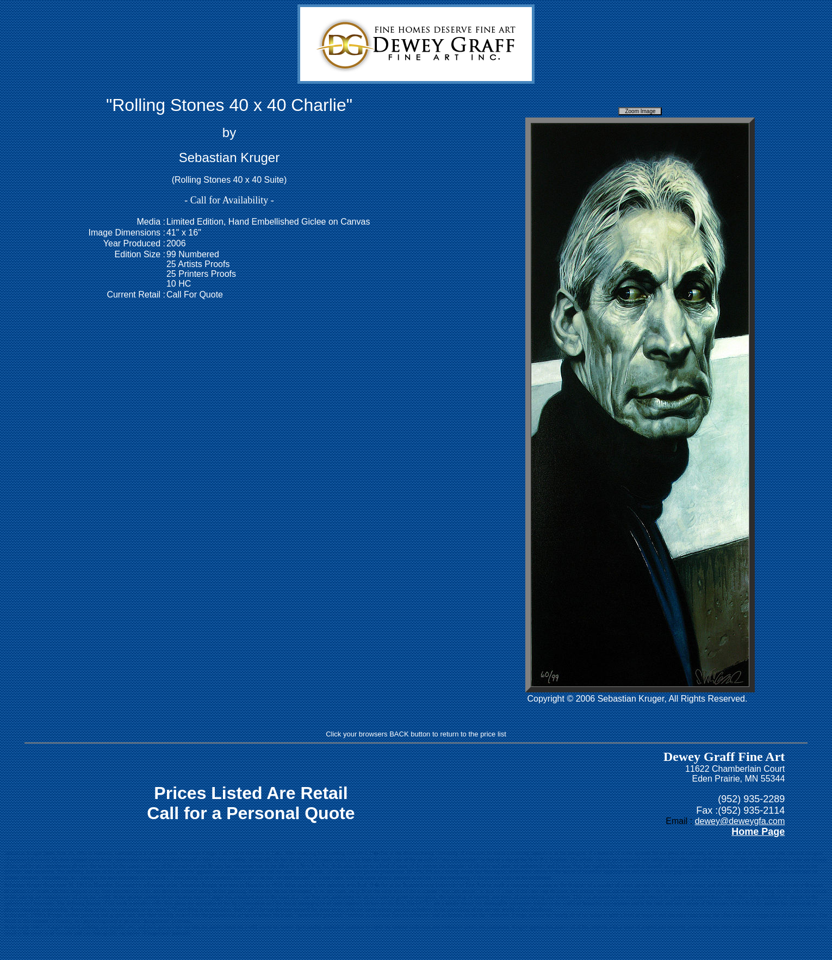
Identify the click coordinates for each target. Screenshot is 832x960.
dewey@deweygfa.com (740, 821)
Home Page (758, 831)
